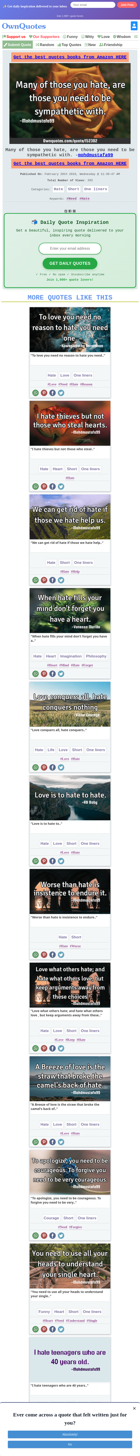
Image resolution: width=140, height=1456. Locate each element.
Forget (88, 680)
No (70, 1444)
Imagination (70, 671)
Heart (57, 484)
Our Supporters (46, 37)
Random (47, 45)
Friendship (113, 45)
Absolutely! (70, 1434)
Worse (76, 961)
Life (51, 765)
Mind (65, 680)
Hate (58, 198)
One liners (95, 198)
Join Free (127, 5)
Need (72, 208)
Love (105, 37)
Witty (89, 37)
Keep (70, 1054)
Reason (87, 399)
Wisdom (124, 37)
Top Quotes (71, 45)
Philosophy (96, 671)
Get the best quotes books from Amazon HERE (70, 58)
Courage (51, 1233)
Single (92, 1335)
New (92, 45)
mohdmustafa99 (95, 159)
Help (76, 586)
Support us (16, 37)
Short (73, 198)
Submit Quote (19, 45)
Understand (76, 1335)
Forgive (76, 1242)
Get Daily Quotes (69, 275)
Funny (72, 37)
